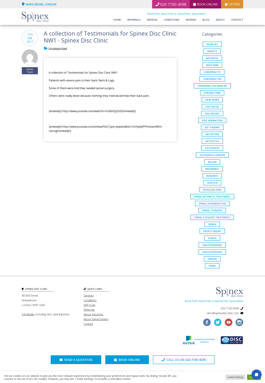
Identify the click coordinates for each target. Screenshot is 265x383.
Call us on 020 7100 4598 (184, 360)
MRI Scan (89, 305)
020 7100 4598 (170, 4)
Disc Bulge (212, 106)
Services (152, 19)
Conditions (171, 19)
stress (212, 238)
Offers (232, 4)
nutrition (212, 134)
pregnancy (212, 168)
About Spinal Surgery (96, 319)
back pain (212, 65)
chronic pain (212, 92)
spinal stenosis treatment (212, 217)
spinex (212, 224)
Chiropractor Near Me (212, 85)
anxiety (212, 51)
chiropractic (212, 72)
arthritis (212, 58)
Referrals (133, 19)
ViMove (212, 258)
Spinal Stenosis (212, 210)
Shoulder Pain (212, 189)
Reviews (191, 19)
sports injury (212, 231)
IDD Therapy (212, 127)
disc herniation (212, 120)
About (220, 19)
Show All (212, 44)
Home (117, 19)
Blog (205, 19)
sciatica (212, 182)
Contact (237, 19)
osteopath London (212, 155)
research (212, 175)
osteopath (212, 148)
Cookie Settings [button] (235, 377)
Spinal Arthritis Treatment (212, 196)
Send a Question (75, 360)
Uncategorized (57, 48)
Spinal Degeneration (212, 203)
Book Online (205, 4)
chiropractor (212, 79)
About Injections (93, 314)
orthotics (212, 141)
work (212, 265)
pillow (212, 162)
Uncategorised (212, 245)
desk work (212, 99)
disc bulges (212, 113)
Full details (28, 314)
